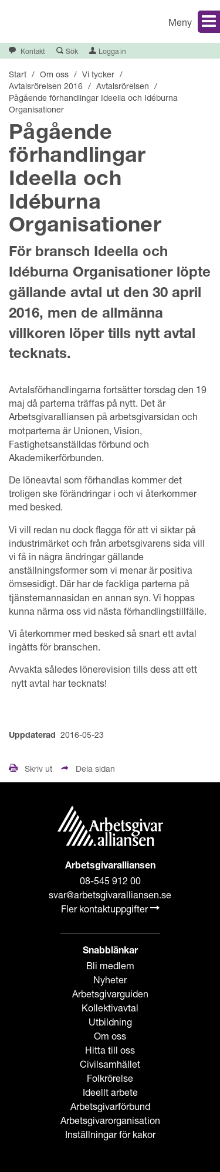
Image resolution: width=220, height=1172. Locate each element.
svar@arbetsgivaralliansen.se (110, 894)
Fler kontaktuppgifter (110, 908)
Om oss (110, 1035)
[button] (170, 21)
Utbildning (110, 1021)
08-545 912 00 (110, 880)
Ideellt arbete (110, 1092)
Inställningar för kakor (110, 1134)
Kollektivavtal (110, 1007)
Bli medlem (110, 965)
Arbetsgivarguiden (110, 993)
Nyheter (110, 979)
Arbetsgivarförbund (110, 1106)
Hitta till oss (110, 1049)
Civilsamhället (110, 1063)
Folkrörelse (110, 1078)
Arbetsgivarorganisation (110, 1120)
